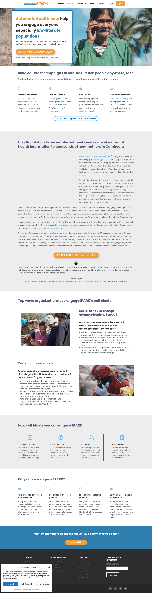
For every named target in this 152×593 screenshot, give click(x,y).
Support (54, 564)
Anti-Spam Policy (85, 577)
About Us (27, 561)
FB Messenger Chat (58, 571)
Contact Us (55, 568)
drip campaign (32, 111)
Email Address (112, 564)
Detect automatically (119, 98)
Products (70, 4)
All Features (83, 568)
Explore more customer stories (76, 255)
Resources (101, 4)
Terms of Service (85, 571)
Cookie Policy (18, 589)
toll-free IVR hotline (118, 183)
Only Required (26, 584)
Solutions (60, 4)
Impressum (35, 589)
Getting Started (57, 561)
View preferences (42, 584)
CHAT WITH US (76, 542)
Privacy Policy (27, 589)
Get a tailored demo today (35, 51)
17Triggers (100, 159)
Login (111, 4)
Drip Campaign (50, 228)
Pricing (91, 4)
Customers (82, 4)
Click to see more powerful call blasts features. (76, 118)
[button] (49, 567)
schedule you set (86, 111)
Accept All (10, 584)
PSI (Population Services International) (95, 156)
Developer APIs (84, 564)
